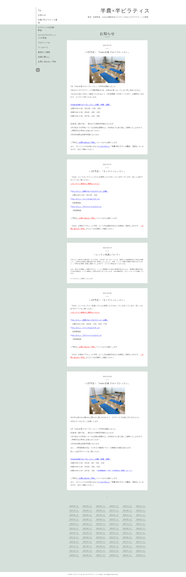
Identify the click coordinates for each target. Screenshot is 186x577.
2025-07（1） (114, 510)
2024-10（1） (74, 519)
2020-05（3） (128, 555)
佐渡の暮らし (44, 57)
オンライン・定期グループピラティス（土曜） (90, 191)
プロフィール (44, 43)
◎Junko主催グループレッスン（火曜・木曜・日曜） (90, 105)
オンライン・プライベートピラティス (87, 207)
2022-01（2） (114, 542)
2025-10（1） (74, 510)
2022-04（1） (74, 542)
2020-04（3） (141, 555)
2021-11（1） (141, 542)
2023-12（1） (128, 524)
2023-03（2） (87, 533)
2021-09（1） (87, 546)
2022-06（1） (128, 537)
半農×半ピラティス (125, 11)
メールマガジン (104, 146)
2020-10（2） (141, 551)
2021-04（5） (141, 546)
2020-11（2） (128, 551)
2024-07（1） (114, 519)
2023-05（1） (141, 528)
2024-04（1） (74, 524)
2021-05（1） (128, 546)
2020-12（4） (114, 551)
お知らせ (42, 15)
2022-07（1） (114, 537)
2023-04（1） (74, 533)
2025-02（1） (101, 515)
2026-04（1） (74, 506)
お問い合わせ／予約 (47, 62)
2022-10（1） (74, 537)
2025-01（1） (114, 515)
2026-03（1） (87, 506)
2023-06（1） (128, 528)
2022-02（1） (101, 542)
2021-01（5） (101, 551)
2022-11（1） (141, 533)
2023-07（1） (114, 528)
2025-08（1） (101, 510)
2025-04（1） (74, 515)
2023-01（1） (114, 533)
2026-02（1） (101, 506)
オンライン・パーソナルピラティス (86, 199)
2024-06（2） (128, 519)
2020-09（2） (74, 555)
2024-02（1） (101, 524)
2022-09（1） (87, 537)
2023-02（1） (101, 533)
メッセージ (43, 47)
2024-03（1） (87, 524)
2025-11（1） (141, 506)
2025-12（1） (128, 506)
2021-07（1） (114, 546)
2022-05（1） (141, 537)
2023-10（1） (74, 528)
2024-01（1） (114, 524)
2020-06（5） (114, 555)
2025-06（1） (128, 510)
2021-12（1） (128, 542)
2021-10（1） (74, 546)
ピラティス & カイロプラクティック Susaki (88, 574)
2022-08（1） (101, 537)
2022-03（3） (87, 542)
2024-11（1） (141, 515)
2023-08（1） (101, 528)
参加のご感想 (44, 52)
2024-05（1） (141, 519)
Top (39, 10)
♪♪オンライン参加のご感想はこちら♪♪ (85, 184)
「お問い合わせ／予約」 (86, 142)
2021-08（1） (101, 546)
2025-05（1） (141, 510)
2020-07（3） (101, 555)
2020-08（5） (87, 555)
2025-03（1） (87, 515)
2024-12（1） (128, 515)
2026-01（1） (114, 506)
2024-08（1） (101, 519)
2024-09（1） (87, 519)
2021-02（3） (87, 551)
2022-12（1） (128, 533)
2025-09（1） (87, 510)
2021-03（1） (74, 551)
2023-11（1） (141, 524)
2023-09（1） (87, 528)
